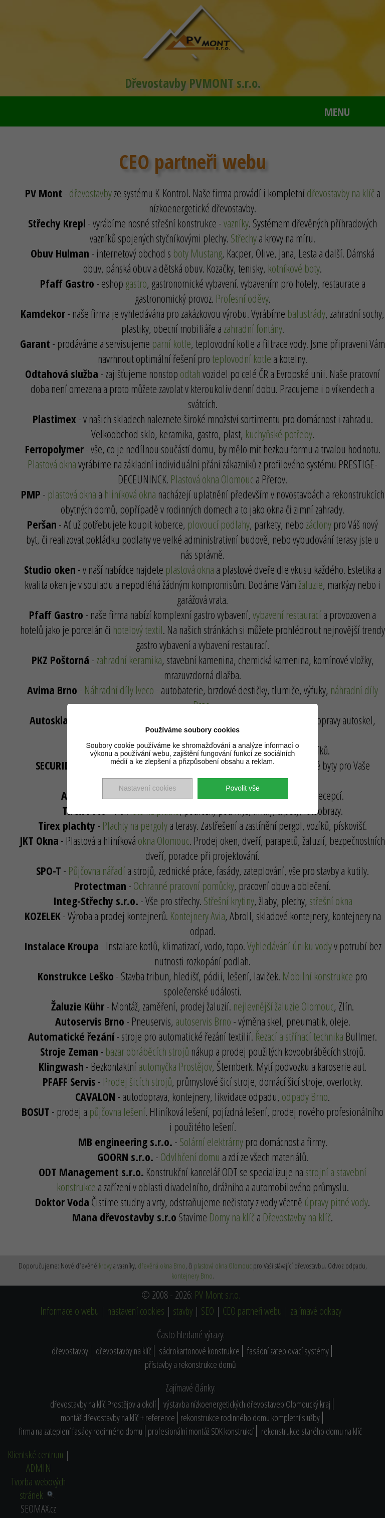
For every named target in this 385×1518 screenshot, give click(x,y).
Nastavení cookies (147, 788)
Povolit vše (243, 788)
